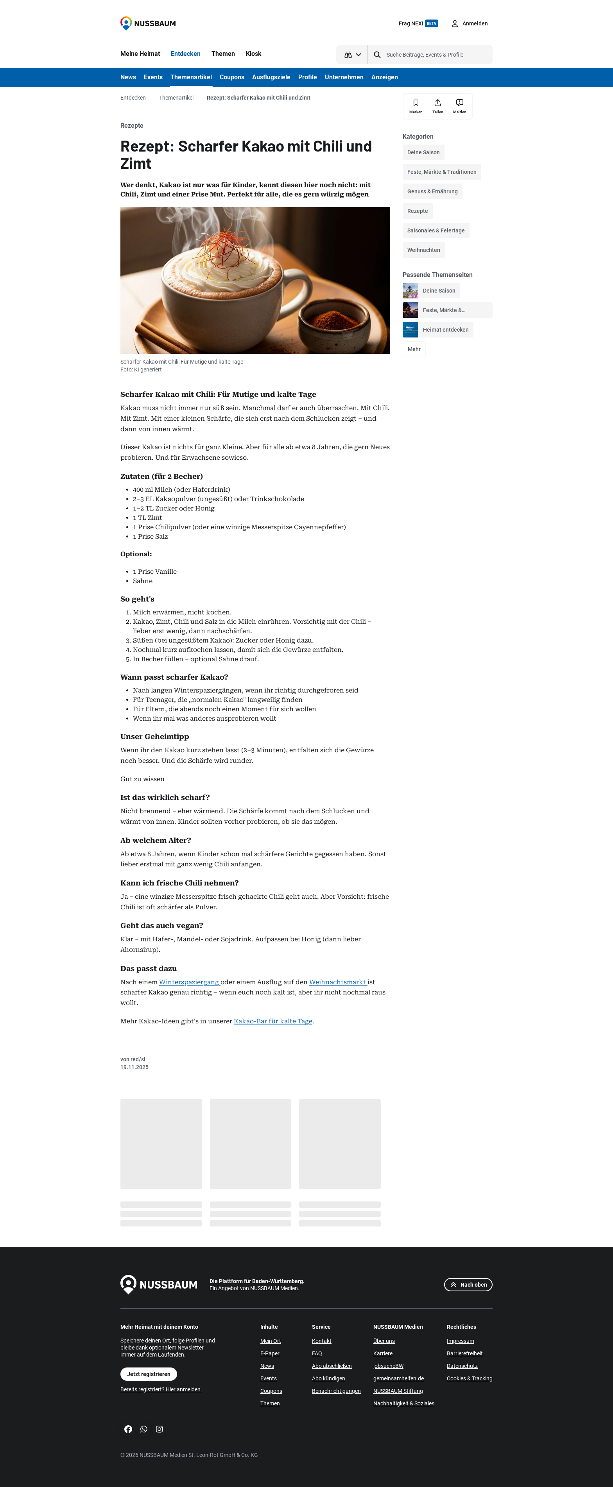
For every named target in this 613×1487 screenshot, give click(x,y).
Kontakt (322, 1341)
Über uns (384, 1341)
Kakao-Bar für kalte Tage (273, 1021)
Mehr (414, 349)
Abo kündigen (328, 1378)
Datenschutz (462, 1366)
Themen (270, 1403)
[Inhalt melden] (460, 106)
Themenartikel (176, 98)
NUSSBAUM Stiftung (398, 1391)
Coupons (271, 1391)
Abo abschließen (332, 1366)
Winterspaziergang (189, 982)
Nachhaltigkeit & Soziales (403, 1403)
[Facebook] (128, 1429)
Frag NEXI (418, 23)
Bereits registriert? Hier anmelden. (161, 1389)
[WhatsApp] (144, 1429)
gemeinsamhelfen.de (398, 1378)
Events (268, 1378)
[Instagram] (159, 1429)
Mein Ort (270, 1341)
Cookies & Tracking (470, 1378)
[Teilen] (438, 106)
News (267, 1366)
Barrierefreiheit (465, 1353)
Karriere (383, 1353)
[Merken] (416, 106)
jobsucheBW (388, 1366)
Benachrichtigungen (336, 1391)
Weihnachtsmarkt (338, 982)
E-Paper (270, 1353)
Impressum (460, 1341)
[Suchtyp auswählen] (352, 54)
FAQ (317, 1353)
